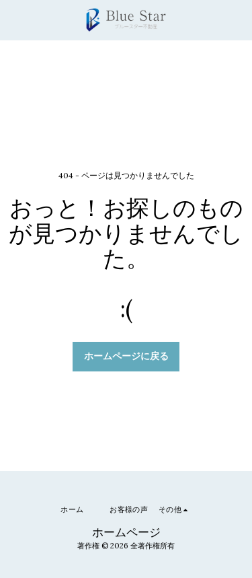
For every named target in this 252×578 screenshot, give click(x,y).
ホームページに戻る (126, 356)
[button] (14, 19)
